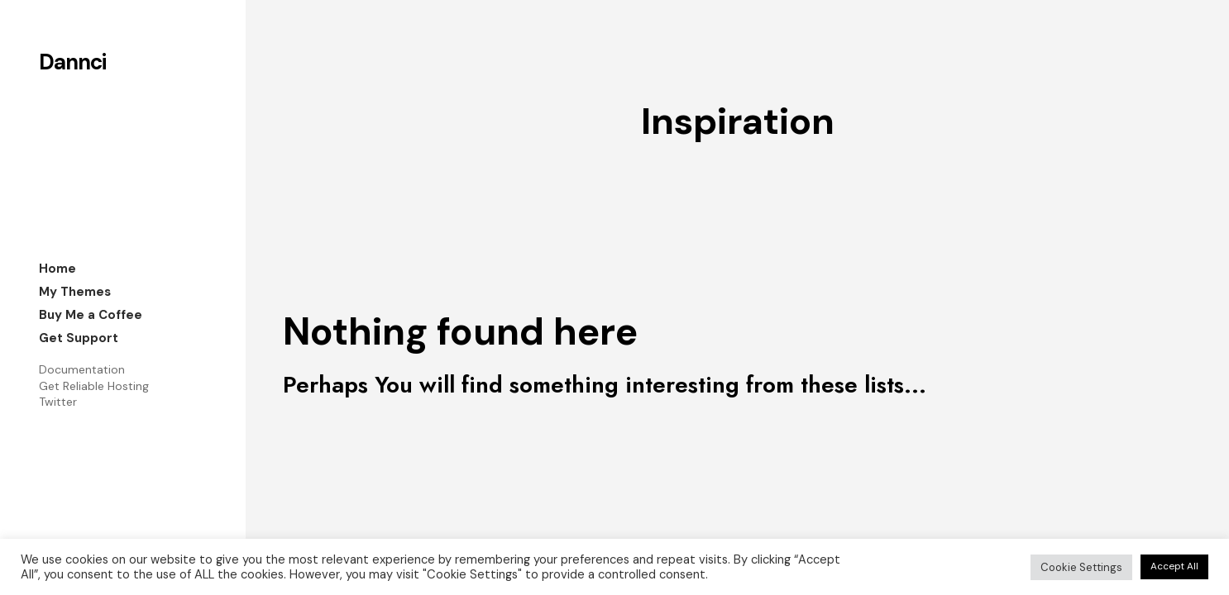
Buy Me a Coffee (90, 315)
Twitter (58, 401)
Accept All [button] (1174, 566)
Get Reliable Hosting (94, 385)
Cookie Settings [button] (1081, 567)
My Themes (75, 291)
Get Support (78, 338)
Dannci (72, 62)
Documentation (82, 369)
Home (57, 268)
